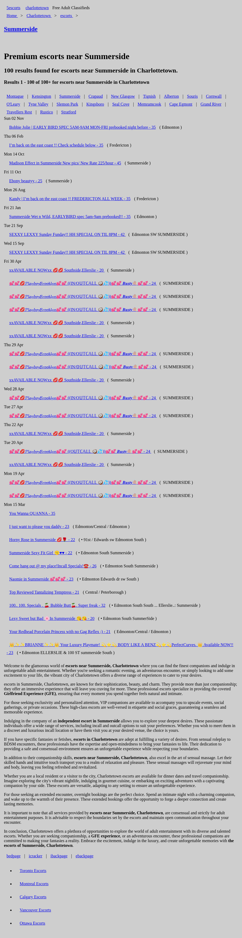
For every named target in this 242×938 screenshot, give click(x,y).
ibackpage (58, 856)
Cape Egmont (180, 104)
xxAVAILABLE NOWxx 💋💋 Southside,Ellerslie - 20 (56, 270)
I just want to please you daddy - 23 (39, 526)
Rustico (46, 112)
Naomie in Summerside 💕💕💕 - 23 (41, 579)
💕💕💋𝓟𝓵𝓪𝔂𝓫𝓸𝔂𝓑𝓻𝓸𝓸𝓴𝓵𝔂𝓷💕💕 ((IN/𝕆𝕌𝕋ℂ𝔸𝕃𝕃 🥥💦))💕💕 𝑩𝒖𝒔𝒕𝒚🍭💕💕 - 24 (83, 367)
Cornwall (214, 96)
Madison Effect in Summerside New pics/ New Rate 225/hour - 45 (65, 163)
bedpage (13, 856)
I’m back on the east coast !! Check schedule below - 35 (56, 145)
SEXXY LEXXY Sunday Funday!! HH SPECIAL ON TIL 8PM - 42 (67, 234)
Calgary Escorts (33, 897)
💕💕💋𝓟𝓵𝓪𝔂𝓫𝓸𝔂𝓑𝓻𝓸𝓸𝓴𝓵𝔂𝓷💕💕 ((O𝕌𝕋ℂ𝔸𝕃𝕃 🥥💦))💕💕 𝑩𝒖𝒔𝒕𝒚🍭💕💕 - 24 (80, 451)
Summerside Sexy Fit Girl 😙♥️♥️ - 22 (40, 553)
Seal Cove (120, 104)
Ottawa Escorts (32, 923)
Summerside (69, 96)
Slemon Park (67, 104)
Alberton (171, 96)
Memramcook (149, 104)
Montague (15, 96)
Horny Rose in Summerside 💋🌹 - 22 (42, 539)
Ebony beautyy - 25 (25, 181)
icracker (36, 856)
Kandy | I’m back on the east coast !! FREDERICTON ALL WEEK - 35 (69, 198)
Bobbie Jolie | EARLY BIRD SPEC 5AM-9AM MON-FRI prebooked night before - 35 (82, 127)
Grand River (211, 104)
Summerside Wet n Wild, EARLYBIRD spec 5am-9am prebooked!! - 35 (69, 216)
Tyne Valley (38, 104)
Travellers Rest (19, 112)
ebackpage (84, 856)
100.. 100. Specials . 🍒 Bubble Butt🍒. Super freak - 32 (57, 605)
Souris (192, 96)
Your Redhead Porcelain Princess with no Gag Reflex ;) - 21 (60, 631)
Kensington (41, 96)
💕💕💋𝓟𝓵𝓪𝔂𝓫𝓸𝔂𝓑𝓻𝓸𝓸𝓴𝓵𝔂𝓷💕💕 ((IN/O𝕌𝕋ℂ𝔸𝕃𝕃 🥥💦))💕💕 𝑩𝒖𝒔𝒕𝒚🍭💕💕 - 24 (83, 283)
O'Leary (13, 104)
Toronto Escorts (33, 870)
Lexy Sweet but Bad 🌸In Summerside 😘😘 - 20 (51, 618)
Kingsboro (95, 104)
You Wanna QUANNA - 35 (32, 513)
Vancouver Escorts (35, 910)
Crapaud (95, 96)
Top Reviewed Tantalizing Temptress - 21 (44, 592)
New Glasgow (123, 96)
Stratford (68, 112)
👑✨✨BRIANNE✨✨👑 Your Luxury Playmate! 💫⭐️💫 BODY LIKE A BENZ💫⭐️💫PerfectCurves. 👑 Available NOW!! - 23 (120, 648)
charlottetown (37, 8)
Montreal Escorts (34, 884)
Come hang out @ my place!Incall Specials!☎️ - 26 (52, 566)
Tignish (149, 96)
